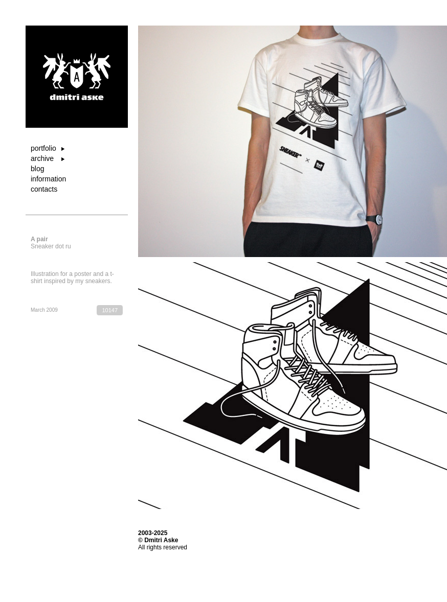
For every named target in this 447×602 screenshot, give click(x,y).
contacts (44, 189)
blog (37, 169)
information (48, 179)
